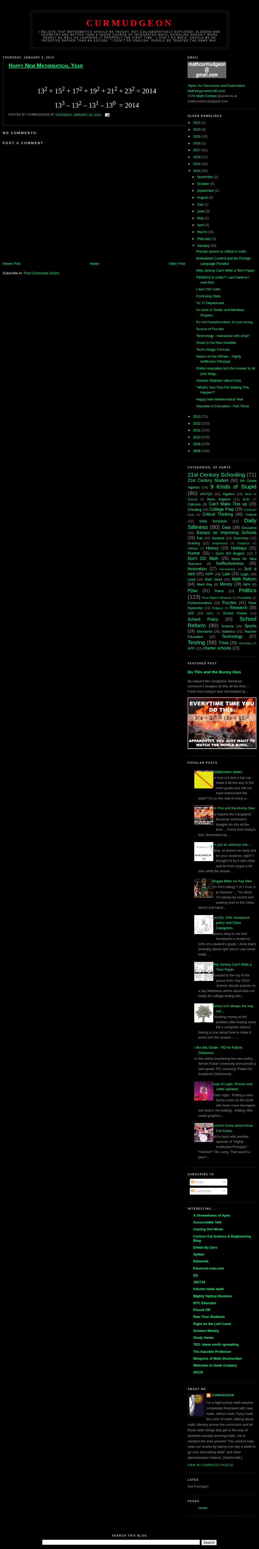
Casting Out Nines (208, 1229)
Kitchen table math (208, 1289)
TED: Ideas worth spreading (216, 1344)
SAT (191, 613)
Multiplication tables (227, 772)
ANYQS (206, 494)
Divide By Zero (205, 1247)
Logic (244, 574)
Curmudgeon (129, 23)
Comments (201, 1191)
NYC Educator (204, 1303)
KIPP (209, 574)
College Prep (222, 509)
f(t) (195, 1275)
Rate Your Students (209, 1317)
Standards (204, 631)
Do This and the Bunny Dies (214, 672)
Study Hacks (203, 1338)
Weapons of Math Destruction (217, 1358)
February (204, 239)
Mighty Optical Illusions (212, 1296)
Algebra (228, 494)
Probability (244, 597)
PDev (193, 590)
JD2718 (199, 1282)
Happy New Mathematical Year (46, 65)
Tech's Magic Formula (212, 349)
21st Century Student (208, 480)
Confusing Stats (208, 296)
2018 (197, 143)
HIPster (193, 548)
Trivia (224, 643)
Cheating (194, 509)
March (202, 232)
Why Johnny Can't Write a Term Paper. (225, 270)
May (201, 218)
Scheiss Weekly (206, 1331)
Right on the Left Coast (212, 1324)
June (201, 211)
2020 (197, 129)
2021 (197, 123)
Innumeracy (227, 569)
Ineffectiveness (230, 563)
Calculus (194, 504)
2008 (197, 451)
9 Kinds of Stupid (233, 486)
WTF (191, 648)
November (205, 177)
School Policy (203, 619)
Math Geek (213, 579)
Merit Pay (204, 584)
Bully (246, 499)
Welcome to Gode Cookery (215, 1365)
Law (226, 574)
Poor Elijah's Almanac (217, 597)
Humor (194, 553)
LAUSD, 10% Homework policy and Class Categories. (230, 923)
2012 (197, 423)
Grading (194, 543)
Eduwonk (201, 1261)
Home (94, 264)
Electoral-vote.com (208, 1268)
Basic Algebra (218, 499)
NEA (247, 584)
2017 (197, 150)
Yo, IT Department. (210, 303)
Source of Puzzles (210, 329)
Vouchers (245, 643)
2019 (197, 136)
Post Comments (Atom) (41, 273)
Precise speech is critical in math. (221, 251)
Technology (232, 636)
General (218, 538)
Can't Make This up (228, 504)
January (203, 246)
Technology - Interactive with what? (222, 336)
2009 (197, 444)
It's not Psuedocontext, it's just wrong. (224, 322)
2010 (197, 437)
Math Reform (244, 579)
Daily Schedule (213, 521)
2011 (197, 430)
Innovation (197, 568)
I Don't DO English (228, 553)
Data (226, 527)
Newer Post (11, 264)
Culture (250, 515)
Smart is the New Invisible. (216, 343)
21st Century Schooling (216, 475)
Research (238, 607)
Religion (217, 608)
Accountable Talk (207, 1222)
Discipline (249, 528)
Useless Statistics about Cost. (219, 380)
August (203, 197)
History (212, 548)
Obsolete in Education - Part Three (222, 406)
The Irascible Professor (212, 1352)
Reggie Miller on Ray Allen (232, 881)
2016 (197, 157)
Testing (196, 642)
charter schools (217, 648)
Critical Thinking (217, 514)
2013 (197, 416)
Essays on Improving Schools (226, 532)
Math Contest (206, 96)
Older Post (177, 264)
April (201, 225)
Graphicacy (220, 543)
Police (219, 591)
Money (226, 584)
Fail (199, 538)
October (203, 184)
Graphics (243, 543)
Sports (250, 626)
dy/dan (198, 1254)
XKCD (198, 1372)
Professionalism (200, 603)
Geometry (240, 538)
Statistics (228, 631)
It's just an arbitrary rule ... (231, 845)
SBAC (210, 613)
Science (227, 626)
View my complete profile (210, 1465)
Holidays (239, 548)
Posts (197, 1182)
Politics (247, 590)
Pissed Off (201, 1310)
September (206, 191)
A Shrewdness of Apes (211, 1215)
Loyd (191, 579)
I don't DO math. (208, 289)
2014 (197, 171)
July (200, 204)
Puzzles (229, 602)
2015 (197, 164)
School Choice (235, 613)
